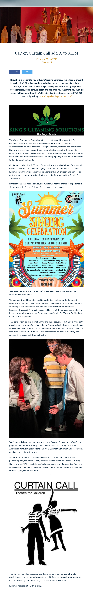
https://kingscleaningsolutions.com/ (55, 96)
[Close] (3, 3)
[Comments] (81, 72)
